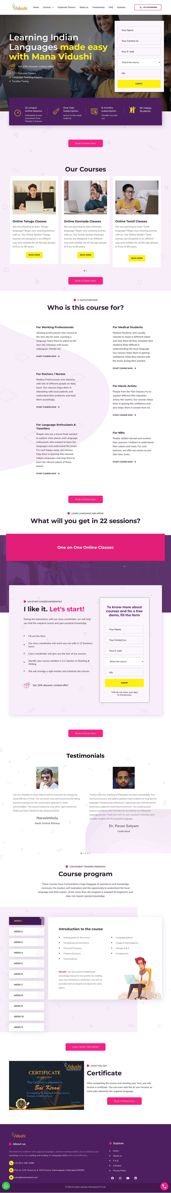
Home (36, 7)
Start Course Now (124, 415)
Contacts (121, 7)
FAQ (111, 7)
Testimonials (98, 7)
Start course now (48, 356)
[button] (84, 271)
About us (84, 7)
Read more (34, 255)
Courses (47, 7)
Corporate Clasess (67, 7)
